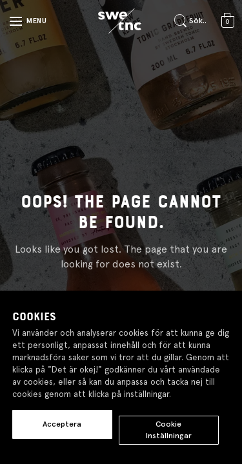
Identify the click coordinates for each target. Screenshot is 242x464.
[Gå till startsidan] (119, 21)
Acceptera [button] (62, 424)
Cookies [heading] (34, 317)
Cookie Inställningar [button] (169, 430)
